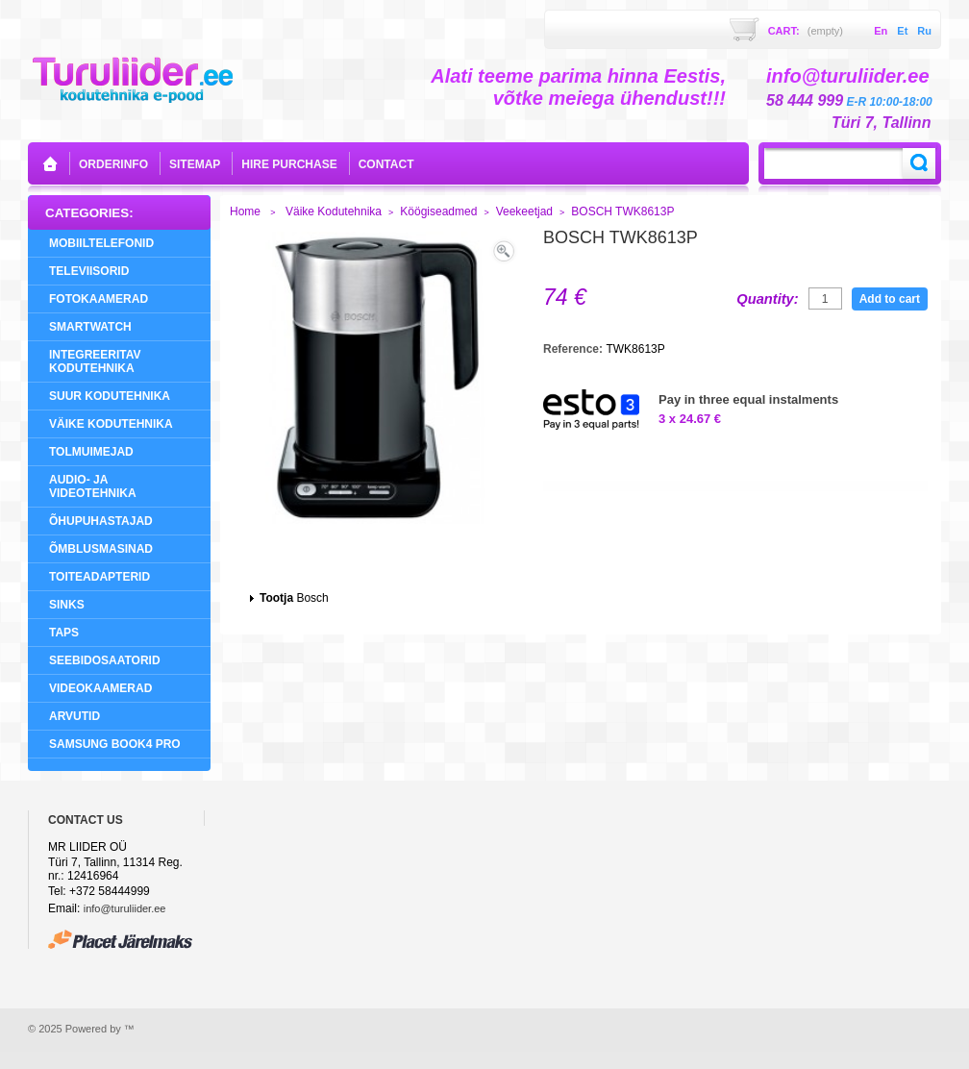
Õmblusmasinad (101, 549)
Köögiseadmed (438, 211)
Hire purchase (288, 164)
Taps (64, 632)
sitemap (194, 164)
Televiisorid (89, 271)
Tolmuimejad (91, 452)
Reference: (574, 349)
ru (924, 31)
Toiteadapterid (99, 577)
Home (245, 211)
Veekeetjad (524, 211)
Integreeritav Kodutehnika (95, 361)
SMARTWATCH (90, 327)
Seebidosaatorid (105, 660)
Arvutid (74, 716)
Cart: (805, 31)
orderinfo (113, 164)
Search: (919, 163)
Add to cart (889, 299)
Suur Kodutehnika (109, 396)
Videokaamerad (100, 688)
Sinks (67, 604)
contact (386, 164)
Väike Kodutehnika (111, 424)
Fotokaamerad (98, 299)
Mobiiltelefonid (101, 243)
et (902, 31)
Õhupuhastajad (101, 521)
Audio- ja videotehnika (93, 486)
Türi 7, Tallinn (881, 122)
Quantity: (767, 299)
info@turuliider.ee (125, 908)
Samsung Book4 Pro (115, 744)
